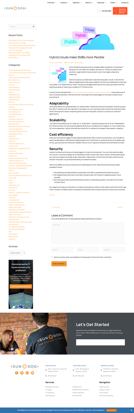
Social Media (13, 194)
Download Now (111, 410)
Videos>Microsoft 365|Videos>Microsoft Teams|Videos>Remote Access (20, 209)
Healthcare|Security (16, 160)
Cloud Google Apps (15, 129)
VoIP (10, 231)
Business (12, 116)
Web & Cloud (13, 236)
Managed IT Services (52, 386)
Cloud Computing (78, 392)
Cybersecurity (14, 138)
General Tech (14, 146)
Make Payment (104, 386)
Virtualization (14, 224)
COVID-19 (12, 136)
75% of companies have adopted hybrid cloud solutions (91, 92)
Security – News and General (19, 192)
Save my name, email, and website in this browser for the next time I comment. (83, 258)
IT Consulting (49, 392)
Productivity (13, 187)
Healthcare (13, 155)
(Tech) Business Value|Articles (20, 70)
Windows (12, 238)
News (11, 180)
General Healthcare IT (17, 143)
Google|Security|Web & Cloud (19, 148)
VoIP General (13, 233)
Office (11, 182)
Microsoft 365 (14, 172)
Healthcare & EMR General (18, 158)
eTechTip (12, 141)
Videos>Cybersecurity (17, 204)
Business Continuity (16, 119)
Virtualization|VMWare (17, 228)
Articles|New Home (16, 109)
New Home (13, 177)
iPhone (11, 170)
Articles (11, 102)
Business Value (14, 124)
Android (11, 85)
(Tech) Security (14, 82)
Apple (11, 92)
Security (12, 189)
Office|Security (14, 185)
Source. (52, 195)
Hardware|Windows (16, 153)
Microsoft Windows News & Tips (20, 175)
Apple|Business (14, 94)
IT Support (48, 389)
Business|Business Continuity (20, 126)
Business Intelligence (17, 121)
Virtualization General (17, 226)
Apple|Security (14, 99)
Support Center (104, 389)
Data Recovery (50, 395)
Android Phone (14, 87)
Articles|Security (15, 111)
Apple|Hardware (14, 97)
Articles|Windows (15, 114)
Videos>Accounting (16, 202)
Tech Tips (12, 197)
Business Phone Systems (80, 389)
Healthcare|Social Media (18, 163)
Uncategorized (14, 199)
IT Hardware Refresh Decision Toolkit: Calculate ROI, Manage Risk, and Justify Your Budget (22, 47)
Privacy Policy (103, 392)
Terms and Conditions (106, 395)
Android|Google (14, 90)
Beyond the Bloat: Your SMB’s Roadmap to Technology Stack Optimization (20, 55)
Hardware (12, 150)
